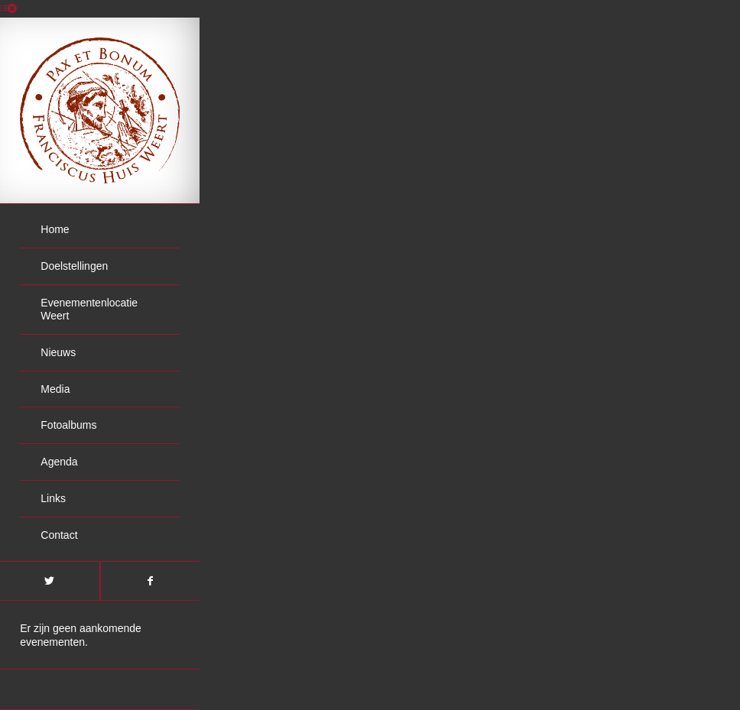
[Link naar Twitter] (49, 581)
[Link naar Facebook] (150, 581)
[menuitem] (100, 230)
